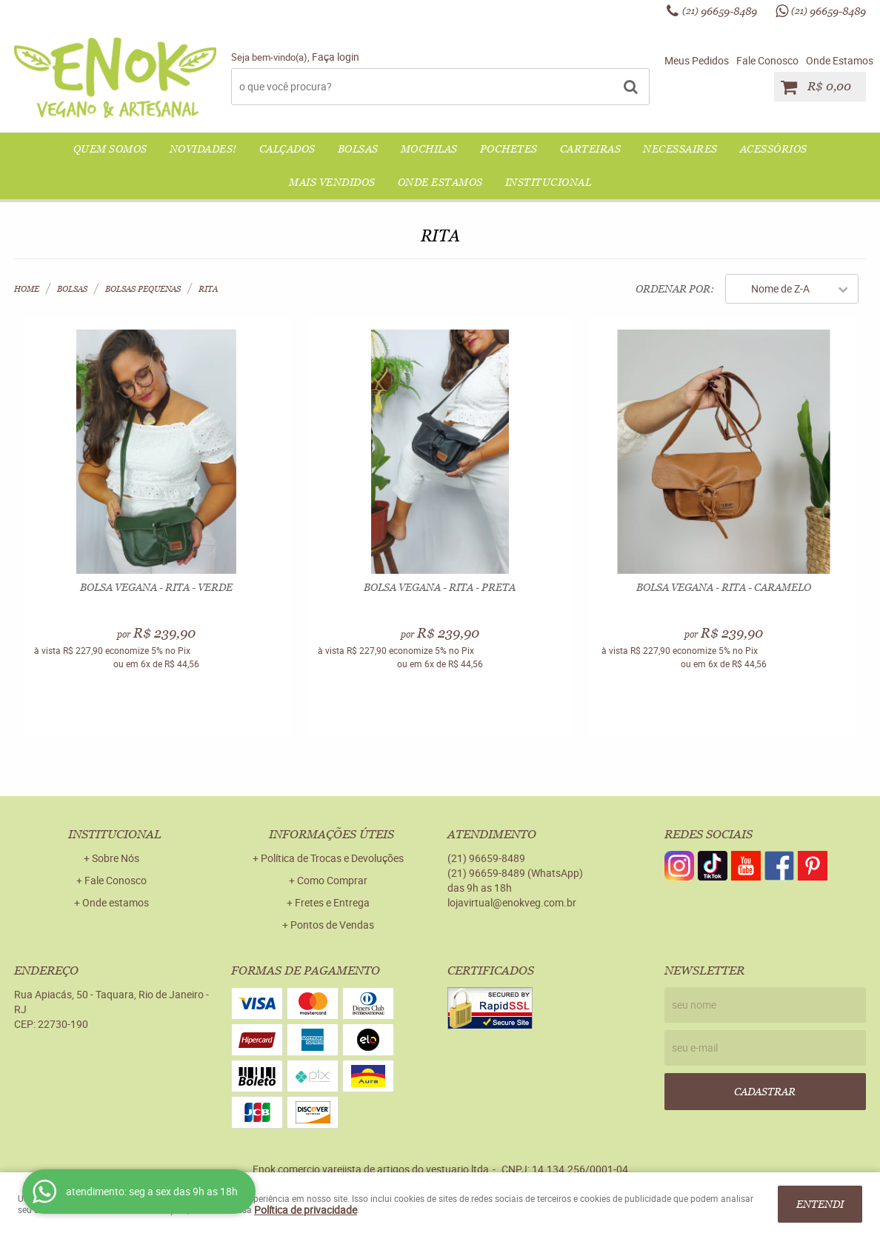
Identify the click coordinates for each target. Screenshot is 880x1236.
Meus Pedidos (696, 60)
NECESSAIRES (680, 149)
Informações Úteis (331, 834)
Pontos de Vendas (332, 925)
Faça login (335, 57)
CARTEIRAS (590, 149)
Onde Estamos (839, 60)
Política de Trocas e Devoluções (332, 858)
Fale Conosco (767, 60)
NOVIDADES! (203, 149)
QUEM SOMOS (110, 149)
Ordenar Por (673, 289)
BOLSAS (358, 149)
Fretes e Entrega (332, 902)
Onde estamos (115, 902)
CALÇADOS (287, 149)
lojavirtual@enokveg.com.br (511, 902)
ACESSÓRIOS (773, 149)
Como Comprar (332, 880)
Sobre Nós (115, 858)
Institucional (548, 182)
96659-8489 (719, 11)
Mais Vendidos (332, 182)
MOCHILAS (429, 149)
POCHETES (509, 149)
